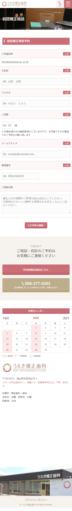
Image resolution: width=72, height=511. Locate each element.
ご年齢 (5, 114)
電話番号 (6, 165)
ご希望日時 (7, 53)
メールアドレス (9, 143)
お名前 (5, 70)
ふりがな (6, 92)
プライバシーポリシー (36, 502)
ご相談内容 (7, 187)
